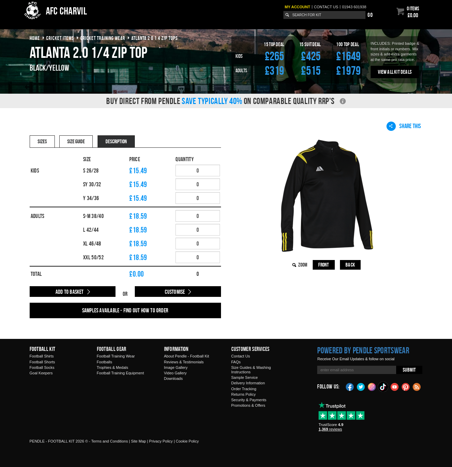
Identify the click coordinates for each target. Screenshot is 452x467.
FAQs (236, 362)
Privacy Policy (160, 441)
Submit (409, 370)
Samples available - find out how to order (125, 310)
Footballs (104, 362)
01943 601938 (354, 7)
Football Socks (42, 367)
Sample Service (244, 377)
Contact (326, 7)
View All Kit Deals (395, 72)
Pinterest (405, 386)
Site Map (138, 441)
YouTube (394, 386)
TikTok (383, 387)
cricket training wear (102, 38)
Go (370, 15)
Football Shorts (42, 362)
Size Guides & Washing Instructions (251, 369)
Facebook (349, 386)
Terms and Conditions (109, 441)
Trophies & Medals (112, 367)
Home (35, 38)
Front (323, 265)
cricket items (60, 38)
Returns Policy (243, 394)
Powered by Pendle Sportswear (363, 350)
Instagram (372, 386)
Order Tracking (244, 389)
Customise (175, 292)
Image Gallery (176, 367)
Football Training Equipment (120, 373)
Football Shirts (42, 356)
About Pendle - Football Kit (186, 356)
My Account (297, 7)
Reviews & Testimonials (184, 362)
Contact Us (240, 356)
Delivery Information (248, 383)
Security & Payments (249, 400)
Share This (403, 126)
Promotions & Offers (248, 405)
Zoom (302, 264)
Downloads (173, 378)
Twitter (360, 386)
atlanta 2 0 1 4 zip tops (154, 38)
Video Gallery (175, 373)
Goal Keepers (41, 373)
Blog (416, 386)
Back (350, 265)
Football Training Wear (116, 356)
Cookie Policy (187, 441)
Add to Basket (70, 292)
